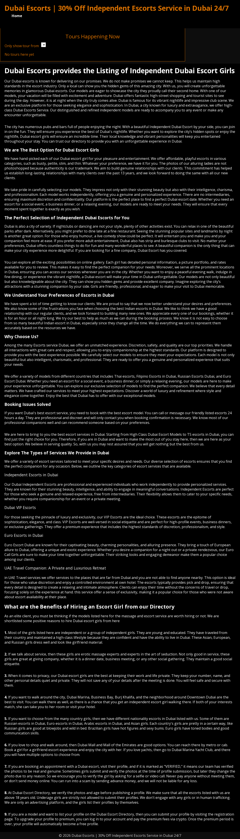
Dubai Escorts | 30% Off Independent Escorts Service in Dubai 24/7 (116, 8)
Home (17, 15)
